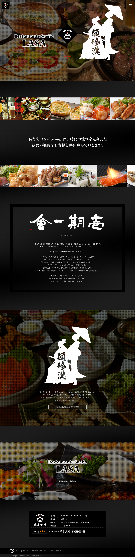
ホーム (18, 551)
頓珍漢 (51, 551)
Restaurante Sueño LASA (67, 481)
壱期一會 (25, 551)
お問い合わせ (60, 551)
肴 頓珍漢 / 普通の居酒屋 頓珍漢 (67, 407)
